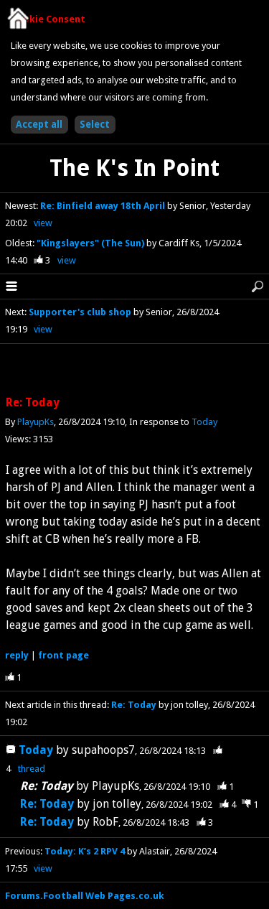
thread (31, 768)
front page (63, 655)
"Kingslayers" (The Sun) (91, 243)
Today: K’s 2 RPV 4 (84, 851)
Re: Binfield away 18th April (103, 205)
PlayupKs (35, 421)
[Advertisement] (135, 370)
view (43, 223)
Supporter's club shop (80, 312)
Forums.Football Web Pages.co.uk (84, 895)
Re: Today (133, 704)
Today (204, 421)
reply (17, 655)
